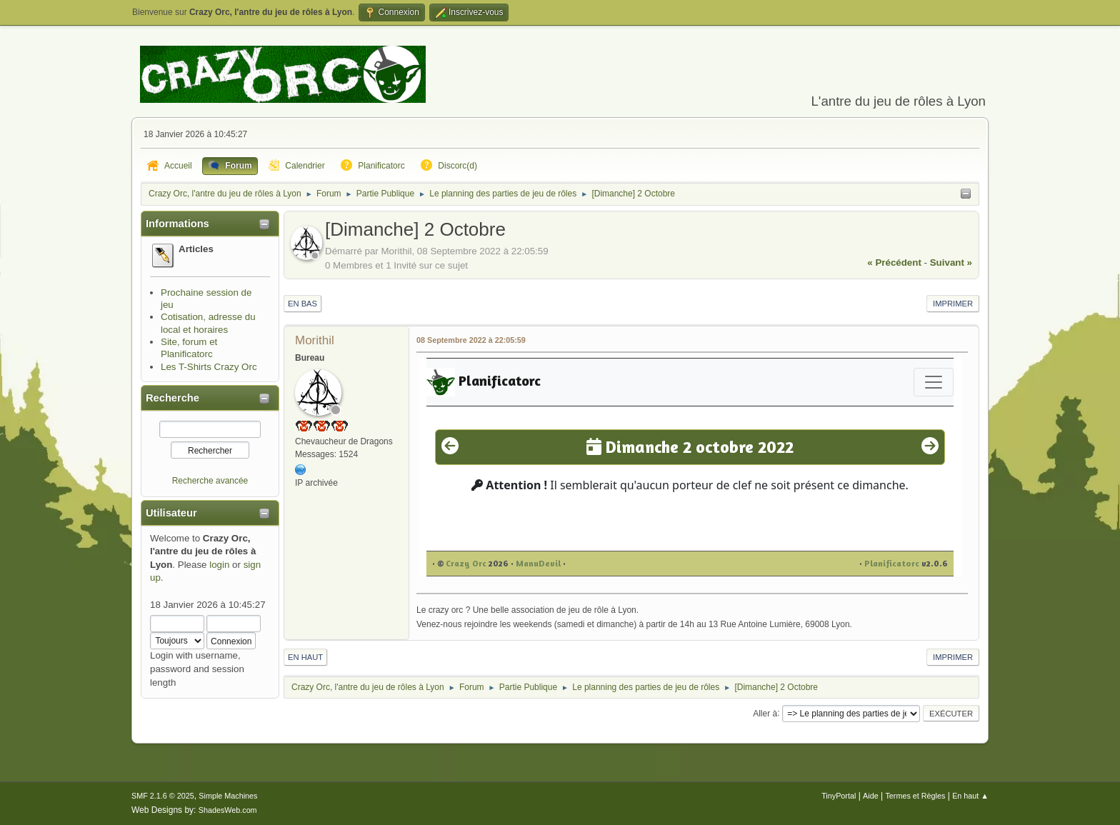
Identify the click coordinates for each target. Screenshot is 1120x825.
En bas (302, 303)
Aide (871, 795)
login (219, 564)
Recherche (172, 398)
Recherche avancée (210, 481)
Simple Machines (228, 795)
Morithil (314, 340)
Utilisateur (171, 513)
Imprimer (953, 303)
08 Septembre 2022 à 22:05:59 (471, 340)
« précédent (894, 262)
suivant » (951, 262)
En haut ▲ (970, 795)
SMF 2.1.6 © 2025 (162, 795)
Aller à (765, 713)
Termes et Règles (915, 795)
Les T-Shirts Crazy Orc (209, 366)
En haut (305, 657)
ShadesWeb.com (228, 810)
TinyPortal (838, 795)
